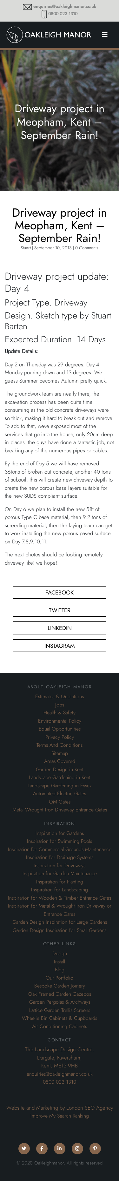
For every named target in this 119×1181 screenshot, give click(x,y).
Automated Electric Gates (59, 793)
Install (59, 961)
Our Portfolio (59, 977)
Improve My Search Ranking (59, 1115)
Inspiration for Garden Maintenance (60, 873)
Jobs (59, 704)
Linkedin (60, 628)
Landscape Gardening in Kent (59, 777)
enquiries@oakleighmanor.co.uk (64, 6)
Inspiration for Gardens (60, 833)
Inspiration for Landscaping (59, 889)
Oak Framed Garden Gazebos (59, 994)
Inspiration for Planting (59, 881)
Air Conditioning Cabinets (59, 1026)
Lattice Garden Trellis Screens (59, 1010)
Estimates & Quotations (59, 696)
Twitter (59, 610)
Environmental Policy (59, 721)
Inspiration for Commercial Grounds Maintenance (59, 849)
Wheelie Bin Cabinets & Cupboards (59, 1018)
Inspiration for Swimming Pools (59, 841)
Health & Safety (59, 712)
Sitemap (59, 753)
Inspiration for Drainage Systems (59, 857)
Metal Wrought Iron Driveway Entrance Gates (59, 809)
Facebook (59, 592)
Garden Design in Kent (59, 769)
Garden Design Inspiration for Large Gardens (59, 922)
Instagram (59, 646)
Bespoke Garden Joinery (59, 985)
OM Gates (59, 801)
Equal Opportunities (60, 728)
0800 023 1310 (62, 14)
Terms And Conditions (59, 745)
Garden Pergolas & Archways (59, 1002)
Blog (59, 969)
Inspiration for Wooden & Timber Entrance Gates (59, 898)
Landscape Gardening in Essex (59, 785)
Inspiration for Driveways (59, 865)
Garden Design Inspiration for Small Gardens (59, 930)
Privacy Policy (59, 737)
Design (59, 953)
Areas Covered (59, 761)
